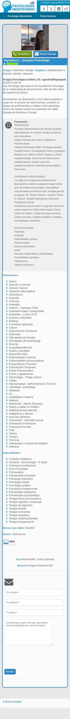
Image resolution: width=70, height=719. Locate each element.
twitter (51, 8)
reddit (65, 8)
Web (9, 542)
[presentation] (26, 654)
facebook (43, 8)
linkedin (58, 8)
